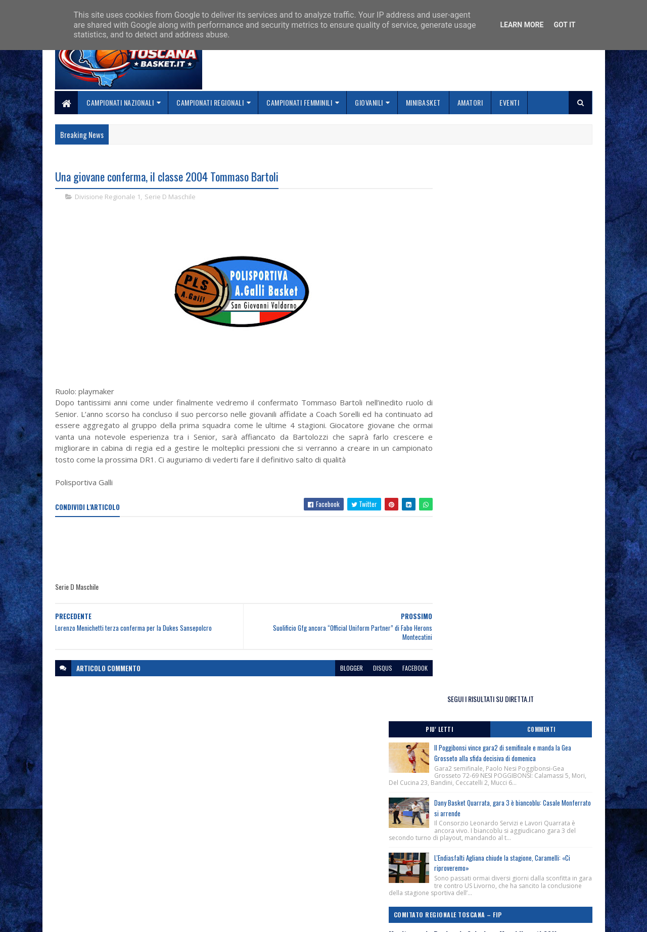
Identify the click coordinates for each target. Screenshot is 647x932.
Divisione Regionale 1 (108, 197)
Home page (255, 854)
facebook (395, 679)
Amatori (470, 102)
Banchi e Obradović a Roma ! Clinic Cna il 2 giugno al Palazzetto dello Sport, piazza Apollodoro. (511, 484)
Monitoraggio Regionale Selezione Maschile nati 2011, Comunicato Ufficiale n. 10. (507, 443)
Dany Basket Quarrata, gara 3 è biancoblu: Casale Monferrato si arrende (530, 298)
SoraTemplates (102, 918)
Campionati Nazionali (120, 102)
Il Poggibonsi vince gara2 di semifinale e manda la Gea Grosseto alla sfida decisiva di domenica (532, 238)
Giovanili (369, 102)
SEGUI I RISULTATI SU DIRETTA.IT (512, 179)
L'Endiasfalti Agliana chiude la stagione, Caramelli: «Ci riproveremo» (526, 360)
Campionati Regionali (210, 102)
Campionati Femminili (300, 102)
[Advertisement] (239, 562)
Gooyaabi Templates (187, 918)
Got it (564, 25)
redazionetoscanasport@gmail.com (530, 855)
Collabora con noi (266, 877)
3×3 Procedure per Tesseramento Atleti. (495, 509)
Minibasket (423, 102)
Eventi (510, 102)
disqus (363, 679)
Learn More (521, 25)
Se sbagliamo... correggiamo (283, 889)
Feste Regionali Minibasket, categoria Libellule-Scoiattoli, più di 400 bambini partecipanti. (507, 533)
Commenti (552, 210)
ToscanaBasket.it (474, 596)
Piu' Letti (471, 210)
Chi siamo (253, 866)
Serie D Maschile (170, 197)
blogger (331, 679)
